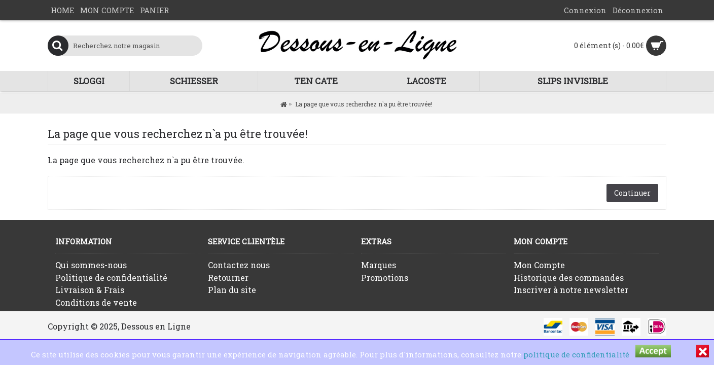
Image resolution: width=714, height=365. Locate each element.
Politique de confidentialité (111, 277)
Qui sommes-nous (91, 265)
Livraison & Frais (89, 289)
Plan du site (232, 289)
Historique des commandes (569, 277)
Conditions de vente (96, 302)
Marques (378, 265)
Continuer (632, 193)
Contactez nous (239, 265)
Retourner (228, 277)
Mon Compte (539, 265)
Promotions (384, 277)
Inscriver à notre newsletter (571, 289)
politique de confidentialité (576, 354)
